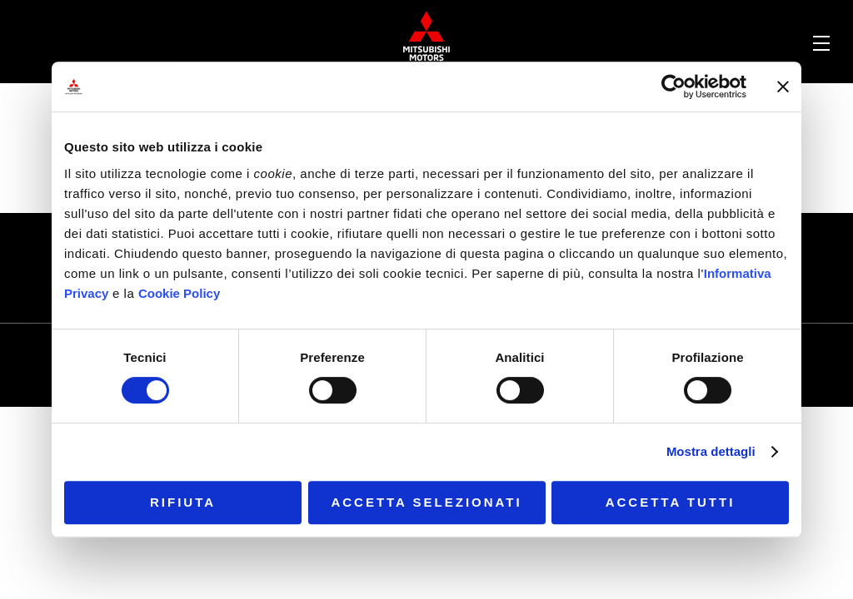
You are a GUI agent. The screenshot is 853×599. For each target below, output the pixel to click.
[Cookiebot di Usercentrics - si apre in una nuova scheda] (673, 86)
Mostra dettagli (711, 451)
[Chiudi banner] (783, 86)
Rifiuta (183, 502)
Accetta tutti (671, 502)
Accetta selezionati (426, 502)
